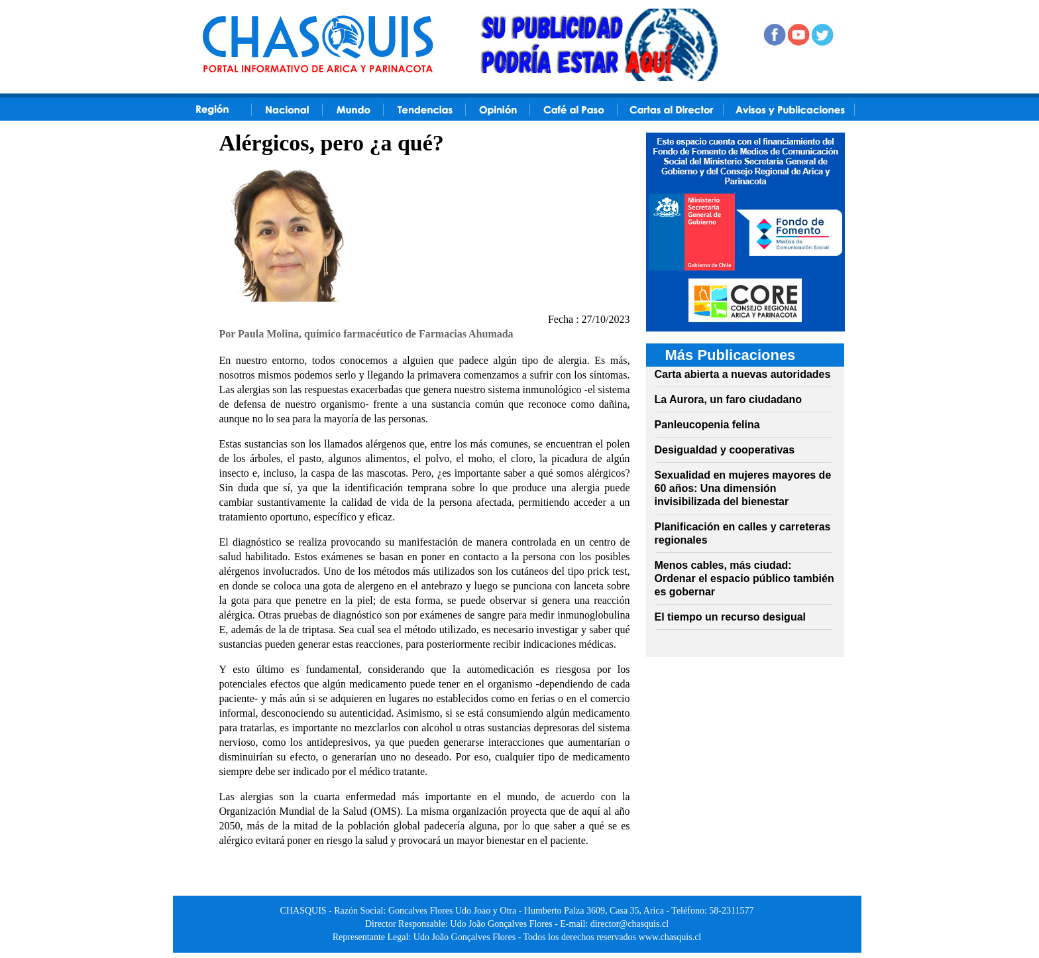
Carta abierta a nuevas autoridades (743, 374)
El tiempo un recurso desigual (730, 617)
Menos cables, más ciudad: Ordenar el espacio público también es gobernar (744, 578)
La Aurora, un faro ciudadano (728, 399)
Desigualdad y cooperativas (725, 449)
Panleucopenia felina (707, 424)
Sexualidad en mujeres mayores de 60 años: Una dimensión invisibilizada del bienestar (743, 488)
